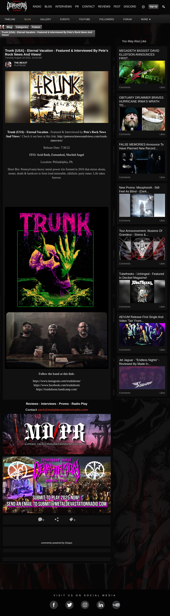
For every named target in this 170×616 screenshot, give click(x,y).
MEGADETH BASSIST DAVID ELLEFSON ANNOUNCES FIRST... (139, 54)
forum (127, 19)
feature (36, 27)
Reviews (32, 403)
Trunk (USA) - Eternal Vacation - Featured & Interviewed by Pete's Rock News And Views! (47, 33)
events (65, 19)
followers (106, 19)
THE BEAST (20, 62)
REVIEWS (104, 6)
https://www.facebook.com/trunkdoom (57, 385)
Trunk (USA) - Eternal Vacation (27, 132)
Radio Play (79, 403)
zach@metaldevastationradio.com (63, 409)
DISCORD (130, 6)
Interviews (49, 403)
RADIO (37, 6)
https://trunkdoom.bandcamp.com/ (56, 389)
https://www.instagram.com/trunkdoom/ (57, 381)
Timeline (9, 19)
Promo (64, 403)
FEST (117, 6)
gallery (45, 19)
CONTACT (88, 6)
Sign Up (153, 6)
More (146, 19)
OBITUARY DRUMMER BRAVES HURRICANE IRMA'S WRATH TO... (141, 101)
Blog (9, 27)
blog (28, 19)
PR (77, 6)
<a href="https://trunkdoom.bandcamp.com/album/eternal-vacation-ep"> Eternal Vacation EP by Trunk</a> (56, 193)
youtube (84, 19)
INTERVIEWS (63, 6)
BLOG (48, 6)
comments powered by (56, 542)
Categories (22, 27)
